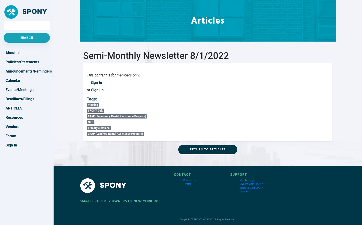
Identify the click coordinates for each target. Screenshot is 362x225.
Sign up (97, 90)
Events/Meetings (19, 90)
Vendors (12, 127)
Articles (14, 108)
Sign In (96, 82)
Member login (247, 180)
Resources (14, 117)
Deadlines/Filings (20, 99)
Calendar (13, 80)
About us (13, 53)
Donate (243, 191)
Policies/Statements (22, 62)
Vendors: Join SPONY (251, 187)
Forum (11, 136)
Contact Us (189, 180)
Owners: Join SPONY (251, 183)
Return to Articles (208, 149)
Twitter (187, 183)
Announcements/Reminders (28, 71)
